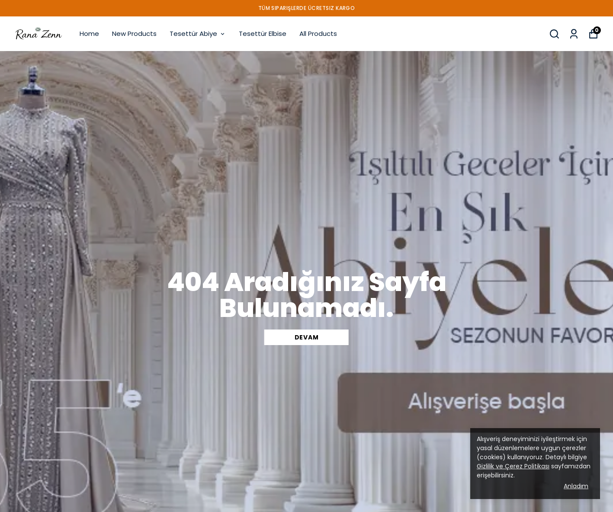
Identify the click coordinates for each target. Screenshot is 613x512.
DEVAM (307, 337)
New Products (134, 33)
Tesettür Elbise (262, 33)
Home (89, 33)
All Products (318, 33)
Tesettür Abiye (198, 33)
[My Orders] (573, 34)
